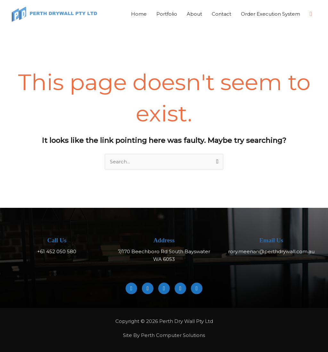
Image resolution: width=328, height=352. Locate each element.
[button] (311, 14)
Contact (221, 14)
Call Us (57, 240)
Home (139, 14)
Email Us (271, 240)
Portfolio (166, 14)
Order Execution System (270, 14)
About (194, 14)
